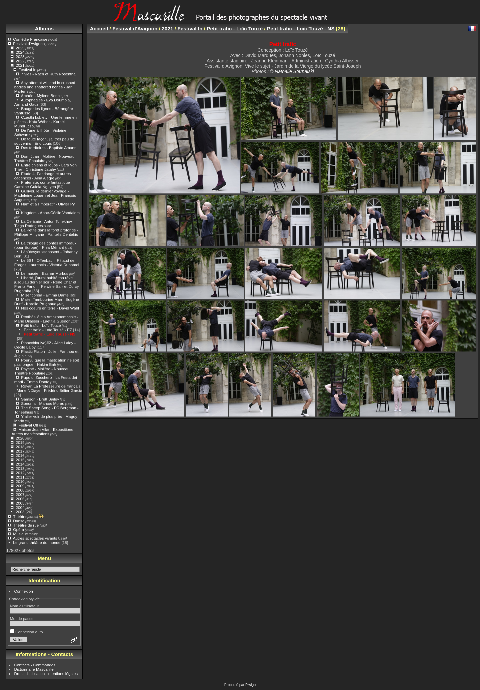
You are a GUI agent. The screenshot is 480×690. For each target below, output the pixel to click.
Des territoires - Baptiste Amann (48, 147)
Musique (20, 534)
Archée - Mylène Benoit (41, 95)
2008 (20, 490)
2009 (20, 486)
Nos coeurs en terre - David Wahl (50, 308)
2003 (20, 512)
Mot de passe (22, 618)
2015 (20, 460)
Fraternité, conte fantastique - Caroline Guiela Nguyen (43, 184)
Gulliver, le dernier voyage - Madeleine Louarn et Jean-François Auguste (45, 195)
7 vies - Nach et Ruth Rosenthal (48, 74)
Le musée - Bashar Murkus (45, 273)
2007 (20, 494)
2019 (20, 442)
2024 (20, 52)
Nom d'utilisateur (24, 606)
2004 (20, 507)
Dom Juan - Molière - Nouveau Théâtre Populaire (44, 158)
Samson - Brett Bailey (40, 399)
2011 (20, 477)
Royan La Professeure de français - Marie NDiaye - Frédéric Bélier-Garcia (48, 388)
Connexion (23, 591)
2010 (20, 481)
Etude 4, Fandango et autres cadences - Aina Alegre (42, 175)
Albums (44, 28)
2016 (20, 455)
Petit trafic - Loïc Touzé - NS (49, 334)
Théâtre (20, 516)
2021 (20, 65)
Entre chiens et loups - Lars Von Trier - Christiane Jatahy (45, 167)
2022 (20, 61)
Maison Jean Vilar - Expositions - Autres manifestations (44, 431)
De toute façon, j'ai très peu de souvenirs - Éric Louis (44, 141)
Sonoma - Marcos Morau (42, 403)
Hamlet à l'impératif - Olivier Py (48, 204)
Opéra (18, 529)
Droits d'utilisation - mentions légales (46, 673)
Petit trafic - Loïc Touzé (41, 325)
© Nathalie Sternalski (292, 71)
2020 (20, 438)
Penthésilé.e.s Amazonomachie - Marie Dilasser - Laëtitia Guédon (46, 318)
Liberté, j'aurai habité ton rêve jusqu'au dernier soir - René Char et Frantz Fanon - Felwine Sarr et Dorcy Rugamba (46, 284)
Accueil (99, 28)
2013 (20, 468)
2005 (20, 503)
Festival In (27, 69)
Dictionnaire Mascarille (34, 669)
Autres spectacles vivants (35, 538)
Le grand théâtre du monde (36, 542)
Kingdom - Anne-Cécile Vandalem (50, 212)
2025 (20, 48)
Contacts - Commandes (35, 665)
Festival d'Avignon (29, 43)
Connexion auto (26, 632)
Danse (18, 521)
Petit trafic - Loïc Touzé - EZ (48, 329)
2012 (20, 473)
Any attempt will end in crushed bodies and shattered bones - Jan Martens (44, 86)
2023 (20, 56)
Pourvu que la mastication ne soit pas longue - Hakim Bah (46, 362)
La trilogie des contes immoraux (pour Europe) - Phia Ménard (45, 245)
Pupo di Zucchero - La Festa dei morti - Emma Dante (45, 379)
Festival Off (28, 425)
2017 (20, 451)
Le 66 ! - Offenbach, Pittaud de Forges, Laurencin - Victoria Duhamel (46, 262)
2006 (20, 499)
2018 (20, 447)
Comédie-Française (30, 39)
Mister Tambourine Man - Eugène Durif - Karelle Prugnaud (46, 301)
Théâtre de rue (26, 525)
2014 (20, 464)
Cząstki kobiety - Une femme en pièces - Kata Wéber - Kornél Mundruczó (45, 121)
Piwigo (250, 685)
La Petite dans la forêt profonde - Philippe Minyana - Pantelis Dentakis (46, 232)
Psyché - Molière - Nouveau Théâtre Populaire (42, 371)
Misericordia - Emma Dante (45, 295)
